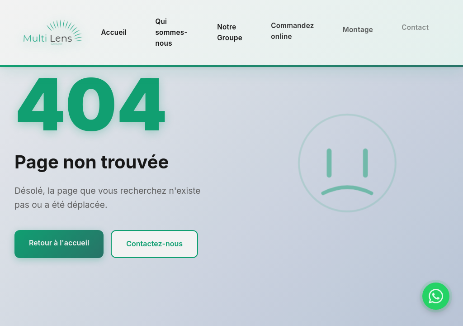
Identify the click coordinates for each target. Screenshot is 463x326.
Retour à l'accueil (59, 242)
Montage (358, 28)
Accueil (114, 32)
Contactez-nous (154, 243)
